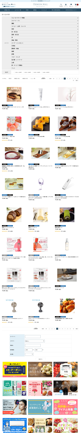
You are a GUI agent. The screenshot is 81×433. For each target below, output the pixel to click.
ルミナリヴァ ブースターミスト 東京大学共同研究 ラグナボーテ (67, 257)
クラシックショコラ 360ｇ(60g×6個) (62, 136)
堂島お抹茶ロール (58, 227)
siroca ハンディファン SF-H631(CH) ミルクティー (12, 318)
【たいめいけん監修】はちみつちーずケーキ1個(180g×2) (66, 165)
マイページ (66, 5)
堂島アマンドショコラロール (8, 227)
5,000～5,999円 (36, 72)
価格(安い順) (16, 78)
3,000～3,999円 (27, 72)
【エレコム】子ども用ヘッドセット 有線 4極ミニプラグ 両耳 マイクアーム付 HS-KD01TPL (40, 197)
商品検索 (61, 5)
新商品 (34, 10)
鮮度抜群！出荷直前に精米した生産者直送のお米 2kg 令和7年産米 (13, 166)
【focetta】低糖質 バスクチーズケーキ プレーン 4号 (13, 107)
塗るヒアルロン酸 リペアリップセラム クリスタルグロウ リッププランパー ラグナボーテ (14, 288)
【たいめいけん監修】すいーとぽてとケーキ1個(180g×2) (13, 196)
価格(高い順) (25, 78)
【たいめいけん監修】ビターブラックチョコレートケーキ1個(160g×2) (40, 166)
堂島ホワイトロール (32, 227)
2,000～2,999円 (18, 72)
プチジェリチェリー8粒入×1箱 (8, 136)
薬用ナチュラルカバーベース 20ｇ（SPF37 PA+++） (39, 107)
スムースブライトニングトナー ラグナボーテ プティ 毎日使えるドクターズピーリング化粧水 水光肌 (14, 257)
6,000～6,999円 (45, 72)
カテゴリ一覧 (18, 10)
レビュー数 (33, 78)
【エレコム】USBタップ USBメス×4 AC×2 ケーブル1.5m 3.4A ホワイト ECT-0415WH (67, 197)
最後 (77, 80)
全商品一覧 (7, 10)
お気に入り (71, 5)
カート (76, 5)
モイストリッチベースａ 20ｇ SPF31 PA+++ (64, 107)
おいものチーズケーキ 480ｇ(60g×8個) (36, 136)
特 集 (27, 10)
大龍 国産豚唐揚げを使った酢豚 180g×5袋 (63, 318)
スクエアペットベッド (59, 287)
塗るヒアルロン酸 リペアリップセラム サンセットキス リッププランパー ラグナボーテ (40, 288)
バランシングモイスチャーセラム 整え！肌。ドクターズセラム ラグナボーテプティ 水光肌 (40, 257)
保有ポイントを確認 (6, 4)
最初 (50, 78)
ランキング (44, 10)
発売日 (10, 78)
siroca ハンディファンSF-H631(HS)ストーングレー (39, 318)
